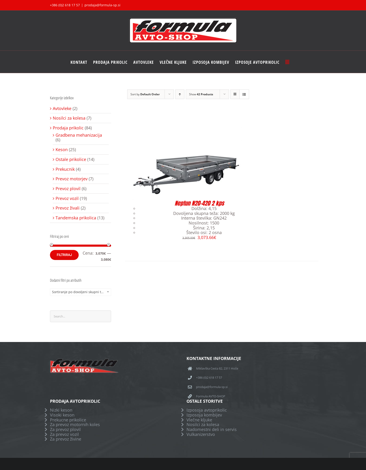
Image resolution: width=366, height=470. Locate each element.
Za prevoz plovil (65, 429)
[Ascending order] (179, 94)
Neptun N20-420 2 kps (199, 203)
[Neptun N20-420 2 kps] (183, 125)
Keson (62, 149)
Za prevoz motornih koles (75, 424)
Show (201, 94)
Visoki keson (62, 415)
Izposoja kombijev (204, 415)
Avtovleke (62, 108)
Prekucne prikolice (68, 419)
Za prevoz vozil (64, 434)
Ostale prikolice (71, 159)
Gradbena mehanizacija (79, 135)
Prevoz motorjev (72, 178)
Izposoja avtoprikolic (207, 410)
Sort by (145, 94)
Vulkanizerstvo (201, 434)
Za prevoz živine (65, 439)
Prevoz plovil (68, 188)
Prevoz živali (68, 208)
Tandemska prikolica (76, 217)
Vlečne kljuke (199, 419)
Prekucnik (65, 169)
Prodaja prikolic (68, 127)
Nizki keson (61, 410)
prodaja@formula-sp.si (102, 5)
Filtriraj (64, 255)
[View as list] (244, 94)
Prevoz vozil (67, 198)
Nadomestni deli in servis (212, 429)
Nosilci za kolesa (69, 118)
